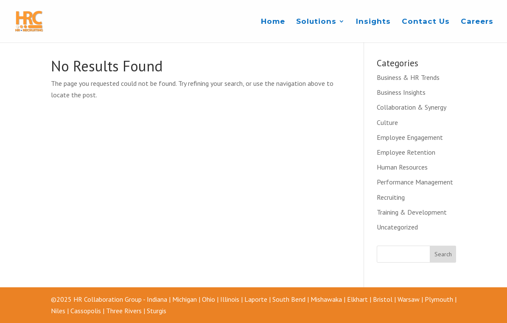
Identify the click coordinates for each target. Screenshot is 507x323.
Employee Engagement (410, 137)
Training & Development (412, 212)
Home (273, 22)
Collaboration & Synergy (411, 107)
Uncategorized (397, 227)
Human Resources (402, 167)
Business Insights (401, 92)
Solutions (316, 22)
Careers (477, 22)
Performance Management (415, 182)
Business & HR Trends (408, 77)
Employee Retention (406, 152)
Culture (387, 122)
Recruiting (391, 197)
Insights (373, 22)
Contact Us (426, 22)
